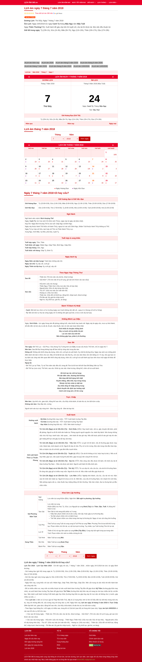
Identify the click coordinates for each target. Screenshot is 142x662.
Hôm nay (71, 123)
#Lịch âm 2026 (47, 63)
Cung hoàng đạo (63, 642)
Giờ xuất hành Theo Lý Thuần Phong (32, 457)
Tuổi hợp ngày (30, 242)
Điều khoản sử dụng (96, 642)
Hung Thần (29, 542)
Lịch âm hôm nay (31, 635)
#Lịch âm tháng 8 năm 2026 (60, 66)
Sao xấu (28, 292)
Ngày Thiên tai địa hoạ (33, 266)
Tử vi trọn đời (61, 638)
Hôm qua (29, 123)
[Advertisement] (71, 46)
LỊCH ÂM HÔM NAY (64, 2)
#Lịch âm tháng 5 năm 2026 (67, 63)
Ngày (51, 552)
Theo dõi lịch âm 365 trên (48, 13)
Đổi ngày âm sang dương (34, 645)
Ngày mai (112, 123)
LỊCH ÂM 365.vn (31, 2)
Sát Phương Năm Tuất (32, 515)
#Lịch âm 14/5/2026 (99, 66)
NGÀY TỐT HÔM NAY (79, 2)
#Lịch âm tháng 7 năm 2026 (36, 66)
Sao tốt (27, 278)
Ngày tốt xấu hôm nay (32, 638)
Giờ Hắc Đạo (30, 208)
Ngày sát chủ (30, 264)
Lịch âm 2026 (29, 648)
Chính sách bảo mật (96, 638)
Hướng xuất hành (33, 422)
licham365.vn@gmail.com (86, 659)
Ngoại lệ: (28, 363)
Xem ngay (85, 139)
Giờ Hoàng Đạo (31, 203)
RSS (58, 645)
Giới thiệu (92, 635)
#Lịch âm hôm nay (32, 63)
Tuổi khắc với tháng (32, 250)
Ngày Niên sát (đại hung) (34, 261)
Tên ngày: (29, 347)
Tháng (58, 135)
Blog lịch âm (61, 648)
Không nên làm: (31, 404)
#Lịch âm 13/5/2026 (81, 66)
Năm (71, 135)
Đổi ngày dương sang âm (34, 642)
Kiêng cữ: (28, 352)
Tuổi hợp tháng (30, 248)
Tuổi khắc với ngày (32, 245)
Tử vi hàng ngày (62, 635)
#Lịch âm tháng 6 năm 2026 (91, 63)
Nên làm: (28, 349)
